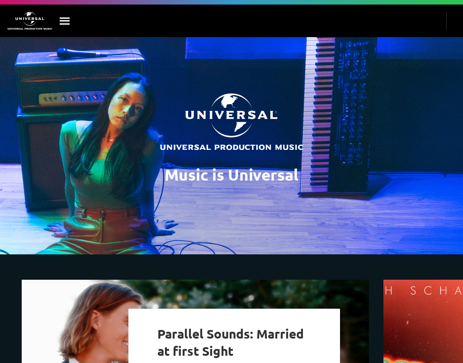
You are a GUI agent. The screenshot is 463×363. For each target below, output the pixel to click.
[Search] (65, 21)
